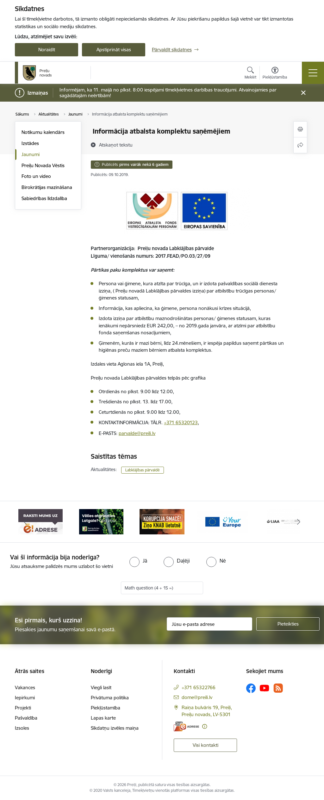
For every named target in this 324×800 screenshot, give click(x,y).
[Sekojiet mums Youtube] (264, 688)
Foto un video (36, 176)
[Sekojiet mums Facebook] (251, 688)
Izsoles (22, 728)
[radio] (138, 560)
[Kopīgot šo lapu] (300, 145)
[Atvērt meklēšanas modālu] (250, 73)
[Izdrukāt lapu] (300, 129)
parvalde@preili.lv (137, 433)
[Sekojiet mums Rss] (278, 688)
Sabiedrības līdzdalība (44, 198)
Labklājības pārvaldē (142, 470)
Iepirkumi (25, 698)
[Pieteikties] (288, 624)
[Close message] (303, 93)
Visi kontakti (205, 745)
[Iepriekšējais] (25, 521)
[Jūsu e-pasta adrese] (209, 624)
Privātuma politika (110, 698)
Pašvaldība (26, 718)
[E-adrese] (186, 726)
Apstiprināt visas (114, 50)
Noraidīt (46, 50)
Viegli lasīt (101, 687)
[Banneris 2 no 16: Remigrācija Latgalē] (101, 521)
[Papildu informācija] (204, 726)
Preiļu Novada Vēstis (43, 165)
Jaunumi (31, 154)
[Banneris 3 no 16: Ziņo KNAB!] (162, 521)
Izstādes (30, 143)
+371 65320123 (181, 422)
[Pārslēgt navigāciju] (313, 73)
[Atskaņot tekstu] (116, 144)
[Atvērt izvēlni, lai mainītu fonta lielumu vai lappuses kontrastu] (274, 73)
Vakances (25, 687)
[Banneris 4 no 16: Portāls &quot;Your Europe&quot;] (222, 521)
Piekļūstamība (105, 708)
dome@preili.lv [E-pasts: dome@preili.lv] (197, 697)
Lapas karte (103, 718)
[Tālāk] (299, 521)
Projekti (23, 708)
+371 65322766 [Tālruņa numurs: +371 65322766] (198, 687)
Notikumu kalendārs (43, 132)
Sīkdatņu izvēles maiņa (115, 728)
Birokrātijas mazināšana (47, 187)
